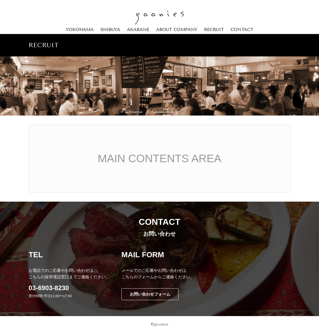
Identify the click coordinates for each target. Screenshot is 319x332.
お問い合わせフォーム (150, 294)
